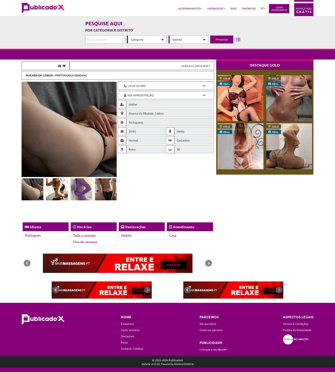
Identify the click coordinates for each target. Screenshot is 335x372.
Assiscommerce (184, 364)
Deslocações (135, 227)
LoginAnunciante (279, 9)
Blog (234, 8)
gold (226, 78)
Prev (27, 263)
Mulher (31, 75)
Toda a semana (84, 235)
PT (262, 8)
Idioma (35, 227)
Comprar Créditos (132, 348)
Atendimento (183, 227)
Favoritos (249, 8)
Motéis (126, 235)
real (226, 83)
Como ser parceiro (211, 330)
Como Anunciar (130, 330)
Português (33, 235)
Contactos (127, 324)
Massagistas (215, 8)
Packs (124, 342)
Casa (172, 235)
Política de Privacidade (297, 330)
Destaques (127, 336)
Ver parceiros (208, 324)
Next (208, 263)
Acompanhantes (189, 8)
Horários (84, 227)
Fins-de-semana (85, 242)
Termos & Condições (295, 324)
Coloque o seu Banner (213, 349)
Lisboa (48, 75)
